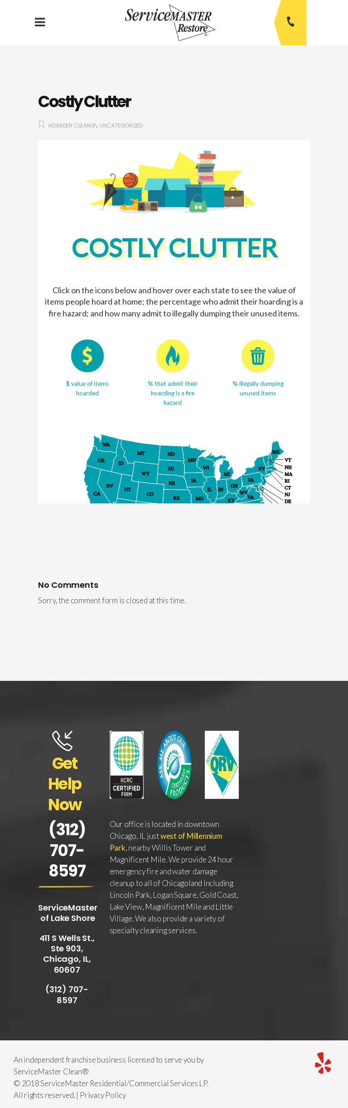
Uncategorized (121, 125)
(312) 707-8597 (66, 850)
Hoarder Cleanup (72, 125)
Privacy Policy (103, 1095)
